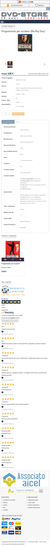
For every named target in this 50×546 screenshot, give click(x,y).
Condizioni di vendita (9, 500)
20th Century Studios (26, 136)
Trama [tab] (18, 122)
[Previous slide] (5, 64)
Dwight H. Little (20, 94)
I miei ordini (31, 502)
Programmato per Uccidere (11, 264)
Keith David (35, 88)
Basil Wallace (28, 88)
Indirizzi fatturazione (34, 507)
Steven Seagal (20, 88)
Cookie (5, 505)
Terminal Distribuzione (26, 142)
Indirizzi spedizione (33, 505)
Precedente (5, 321)
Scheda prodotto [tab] (8, 122)
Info (4, 507)
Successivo (14, 321)
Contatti (5, 510)
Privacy (5, 502)
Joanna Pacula (24, 90)
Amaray (22, 209)
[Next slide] (44, 64)
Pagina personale (33, 500)
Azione (18, 84)
